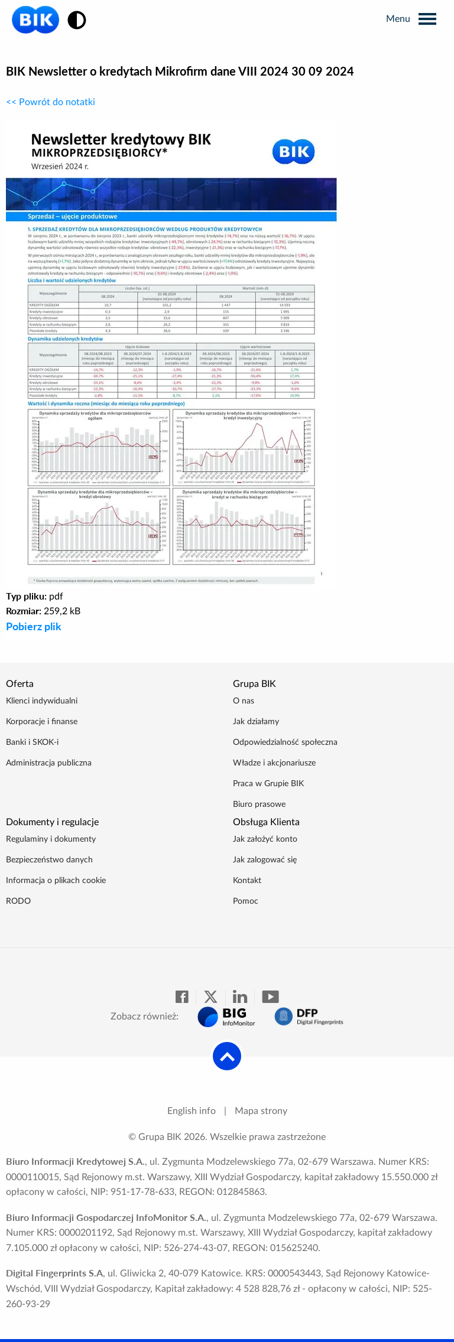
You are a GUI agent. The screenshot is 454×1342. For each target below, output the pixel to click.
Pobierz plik (33, 626)
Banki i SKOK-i (32, 742)
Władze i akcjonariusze (274, 763)
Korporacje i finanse (41, 722)
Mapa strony (261, 1111)
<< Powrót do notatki (50, 102)
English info (191, 1111)
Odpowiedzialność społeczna (285, 742)
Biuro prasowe (259, 804)
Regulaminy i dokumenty (51, 839)
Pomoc (245, 901)
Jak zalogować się (265, 860)
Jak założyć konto (265, 839)
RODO (18, 901)
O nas (243, 701)
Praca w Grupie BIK (268, 784)
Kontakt (247, 881)
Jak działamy (256, 722)
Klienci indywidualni (41, 701)
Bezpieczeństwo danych (49, 860)
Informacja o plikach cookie (56, 881)
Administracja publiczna (49, 763)
